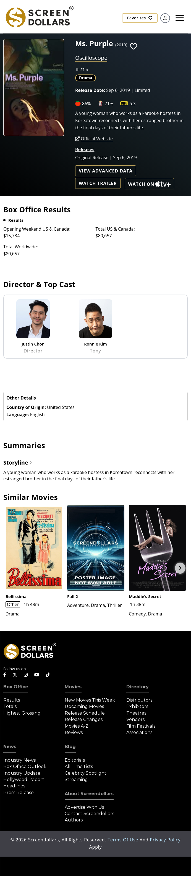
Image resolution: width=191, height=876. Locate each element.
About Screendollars (89, 793)
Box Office (15, 686)
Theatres (136, 713)
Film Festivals (140, 726)
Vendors (135, 719)
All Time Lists (79, 766)
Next (180, 568)
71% (109, 104)
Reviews (74, 732)
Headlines (14, 786)
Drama (85, 77)
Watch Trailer (98, 183)
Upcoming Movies (84, 706)
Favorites (140, 17)
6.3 (132, 104)
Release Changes (84, 719)
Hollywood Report (23, 779)
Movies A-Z (76, 726)
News (9, 746)
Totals (10, 706)
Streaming (76, 779)
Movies (73, 686)
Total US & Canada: (115, 229)
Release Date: (90, 90)
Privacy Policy (165, 840)
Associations (139, 732)
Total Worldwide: (20, 247)
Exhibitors (137, 706)
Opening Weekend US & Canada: (36, 229)
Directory (137, 686)
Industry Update (21, 773)
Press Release (18, 792)
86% (86, 104)
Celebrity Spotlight (85, 773)
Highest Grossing (22, 713)
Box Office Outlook (24, 766)
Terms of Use (124, 840)
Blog (70, 746)
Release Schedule (85, 713)
